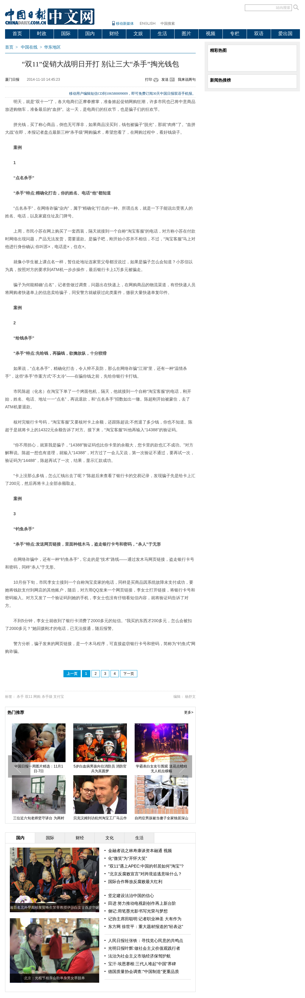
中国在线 (29, 47)
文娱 (138, 33)
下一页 (128, 674)
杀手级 (47, 697)
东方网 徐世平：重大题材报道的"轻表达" (145, 926)
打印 (148, 79)
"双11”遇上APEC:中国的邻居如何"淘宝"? (145, 866)
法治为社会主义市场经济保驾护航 (139, 956)
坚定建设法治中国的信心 (131, 895)
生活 (162, 33)
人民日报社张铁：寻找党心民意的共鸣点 (145, 940)
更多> (188, 712)
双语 (259, 33)
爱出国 (285, 33)
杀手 (20, 697)
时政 (41, 33)
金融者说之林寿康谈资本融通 (136, 850)
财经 (114, 33)
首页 (17, 33)
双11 (28, 697)
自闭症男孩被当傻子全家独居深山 (161, 818)
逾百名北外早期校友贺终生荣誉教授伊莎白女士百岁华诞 (54, 907)
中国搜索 (168, 23)
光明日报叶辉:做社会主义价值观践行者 (144, 948)
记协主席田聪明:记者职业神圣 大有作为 (144, 918)
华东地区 (52, 47)
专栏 (234, 33)
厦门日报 (12, 79)
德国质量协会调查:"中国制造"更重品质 (143, 971)
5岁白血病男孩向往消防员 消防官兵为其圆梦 (100, 768)
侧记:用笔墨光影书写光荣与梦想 (138, 911)
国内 (90, 33)
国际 (66, 33)
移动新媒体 (125, 23)
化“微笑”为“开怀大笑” (127, 858)
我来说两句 (187, 79)
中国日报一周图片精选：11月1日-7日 (38, 768)
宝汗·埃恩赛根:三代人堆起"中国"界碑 (142, 963)
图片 (186, 33)
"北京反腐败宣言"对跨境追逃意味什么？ (145, 873)
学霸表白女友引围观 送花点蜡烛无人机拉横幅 (161, 768)
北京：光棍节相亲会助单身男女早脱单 (54, 978)
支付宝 (58, 697)
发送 (165, 79)
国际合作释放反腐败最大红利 (135, 881)
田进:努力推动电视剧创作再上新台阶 (142, 903)
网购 (37, 697)
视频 (210, 33)
